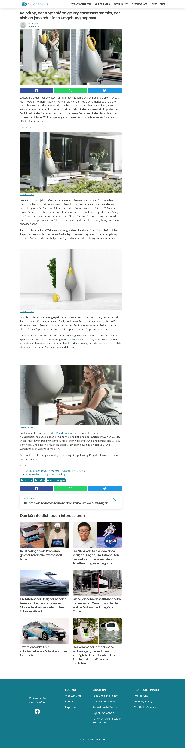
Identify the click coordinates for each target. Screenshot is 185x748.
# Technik (26, 480)
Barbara (35, 23)
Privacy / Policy (143, 701)
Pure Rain (77, 339)
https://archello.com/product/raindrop (45, 474)
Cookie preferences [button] (146, 707)
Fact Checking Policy (105, 695)
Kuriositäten (102, 4)
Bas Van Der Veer (27, 194)
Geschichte (158, 4)
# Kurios (40, 480)
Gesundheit (121, 4)
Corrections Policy (104, 701)
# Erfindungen (56, 480)
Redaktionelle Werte (105, 707)
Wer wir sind (73, 695)
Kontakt (70, 701)
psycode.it (71, 707)
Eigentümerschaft (103, 713)
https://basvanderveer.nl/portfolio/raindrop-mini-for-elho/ (55, 470)
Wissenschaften (81, 4)
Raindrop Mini (64, 433)
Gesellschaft (139, 4)
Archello (27, 127)
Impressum (141, 695)
